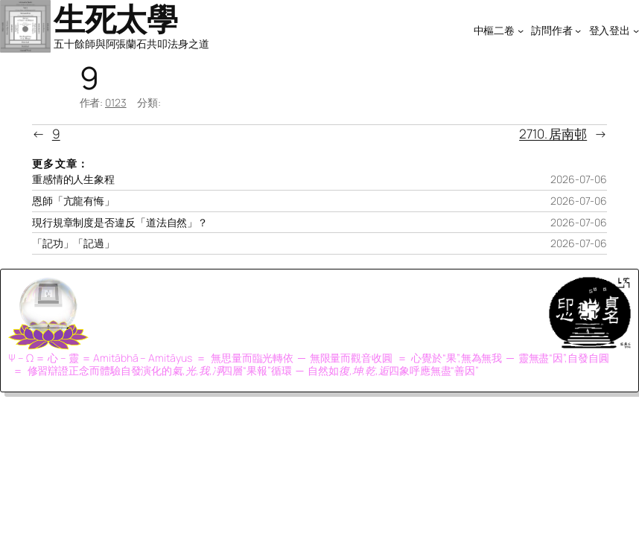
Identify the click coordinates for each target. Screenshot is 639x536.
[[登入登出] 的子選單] (636, 30)
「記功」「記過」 (73, 243)
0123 (116, 102)
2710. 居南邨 (553, 133)
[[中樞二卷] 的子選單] (521, 30)
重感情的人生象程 (73, 179)
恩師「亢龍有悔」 (73, 201)
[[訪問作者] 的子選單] (578, 30)
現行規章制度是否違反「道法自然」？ (120, 223)
